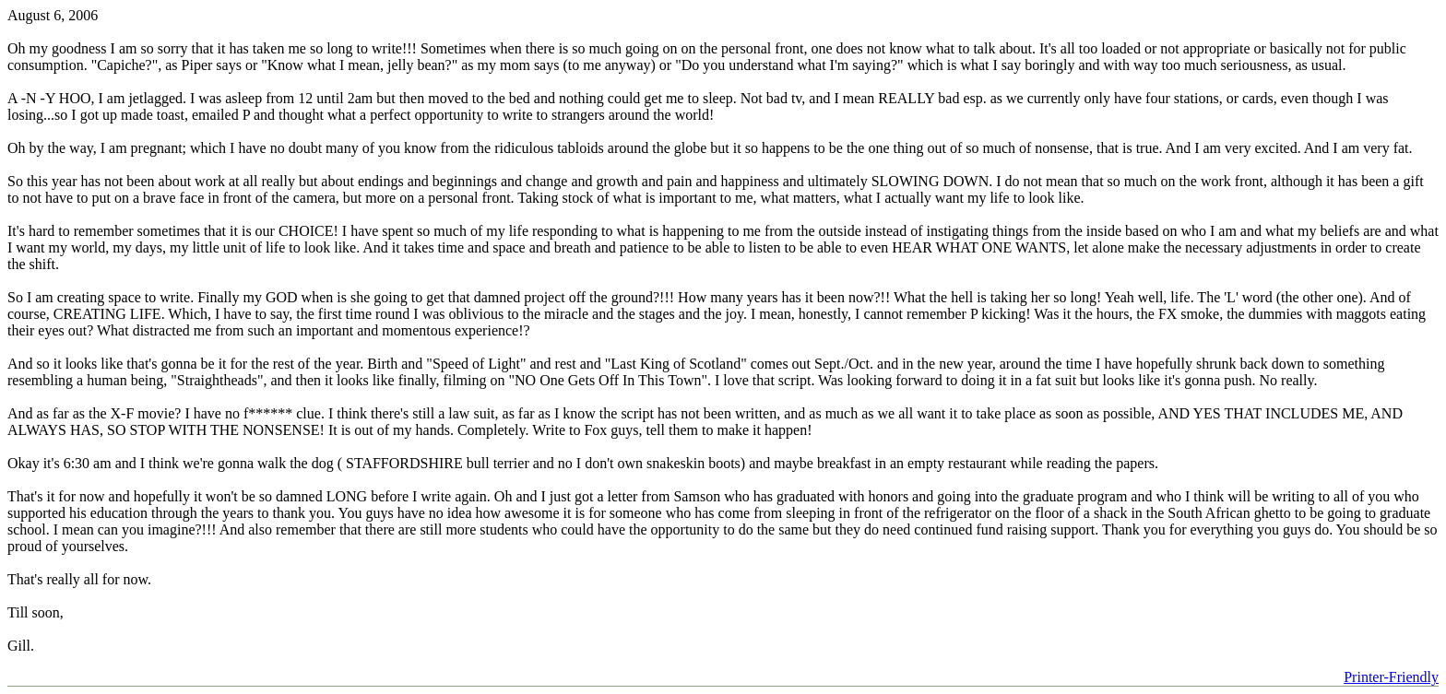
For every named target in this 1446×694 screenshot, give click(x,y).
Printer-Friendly (1391, 677)
